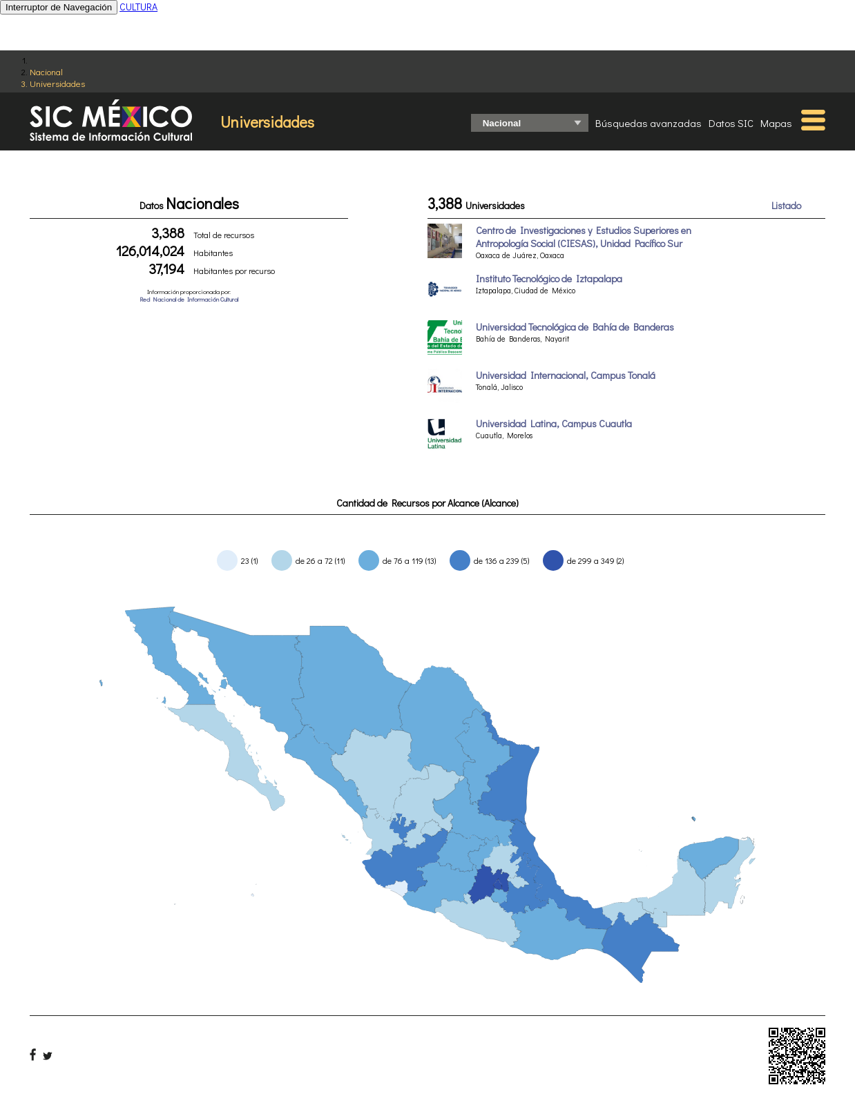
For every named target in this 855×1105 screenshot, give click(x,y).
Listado (786, 205)
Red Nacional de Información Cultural (189, 299)
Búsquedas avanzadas (648, 123)
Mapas (776, 123)
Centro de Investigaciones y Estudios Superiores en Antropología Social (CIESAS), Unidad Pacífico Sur (583, 237)
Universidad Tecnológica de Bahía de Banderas (575, 326)
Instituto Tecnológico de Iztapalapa (549, 278)
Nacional (46, 71)
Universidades (57, 83)
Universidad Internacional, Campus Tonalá (565, 375)
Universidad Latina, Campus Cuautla (554, 423)
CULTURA (138, 6)
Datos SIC (731, 123)
